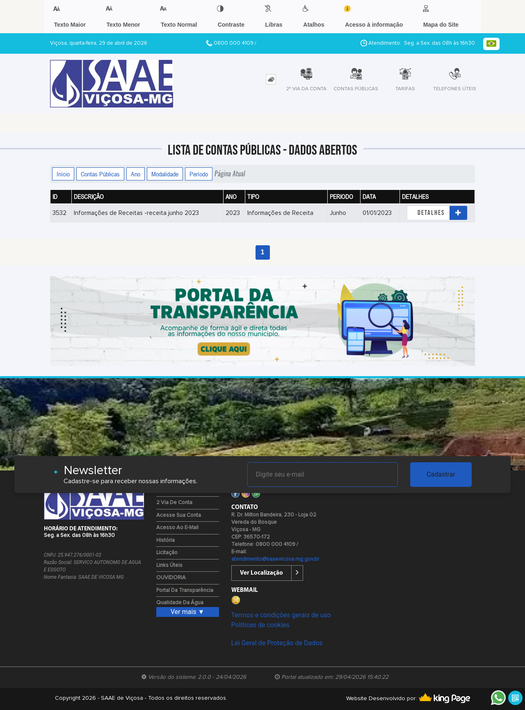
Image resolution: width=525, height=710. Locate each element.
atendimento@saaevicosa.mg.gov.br (275, 559)
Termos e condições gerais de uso (281, 615)
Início (63, 174)
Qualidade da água (179, 602)
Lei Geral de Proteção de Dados (277, 643)
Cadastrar (441, 474)
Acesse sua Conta (178, 515)
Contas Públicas (100, 174)
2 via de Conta (174, 502)
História (165, 540)
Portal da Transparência (184, 590)
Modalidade (164, 174)
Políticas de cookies (260, 625)
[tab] (271, 79)
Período (198, 174)
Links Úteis (169, 565)
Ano (135, 174)
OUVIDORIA (171, 577)
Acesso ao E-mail (177, 527)
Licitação (167, 552)
